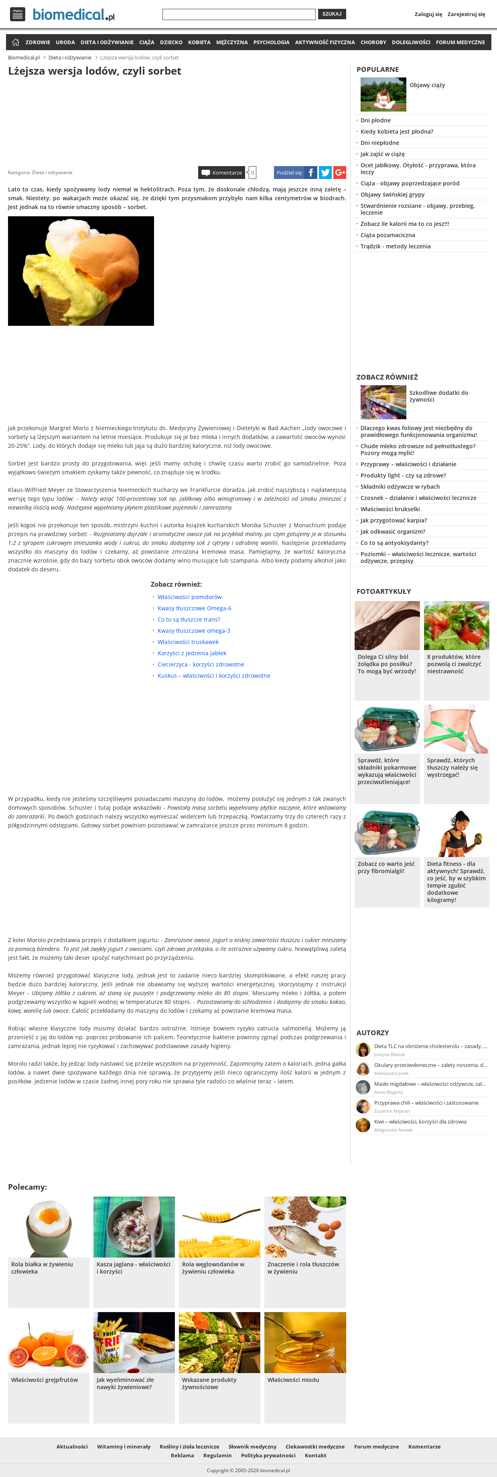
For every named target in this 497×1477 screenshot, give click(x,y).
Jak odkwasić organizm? (393, 531)
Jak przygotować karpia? (394, 520)
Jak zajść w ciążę (383, 154)
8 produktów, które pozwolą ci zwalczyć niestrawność (454, 664)
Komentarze (227, 172)
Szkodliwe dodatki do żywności (439, 396)
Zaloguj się (428, 14)
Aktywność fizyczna (325, 42)
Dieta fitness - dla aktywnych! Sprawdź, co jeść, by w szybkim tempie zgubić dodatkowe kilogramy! (456, 882)
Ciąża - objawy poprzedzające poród (410, 183)
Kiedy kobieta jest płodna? (397, 131)
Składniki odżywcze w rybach (400, 486)
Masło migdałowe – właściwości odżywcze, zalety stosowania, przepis (431, 1083)
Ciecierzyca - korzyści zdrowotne (201, 664)
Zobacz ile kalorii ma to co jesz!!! (405, 224)
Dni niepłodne (380, 142)
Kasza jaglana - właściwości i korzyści (133, 1268)
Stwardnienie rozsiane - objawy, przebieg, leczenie (418, 209)
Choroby (373, 42)
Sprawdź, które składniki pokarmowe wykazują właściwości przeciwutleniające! (387, 771)
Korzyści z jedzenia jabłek (192, 653)
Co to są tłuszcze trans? (189, 619)
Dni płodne (376, 120)
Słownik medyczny (252, 1446)
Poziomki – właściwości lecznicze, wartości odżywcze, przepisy (418, 557)
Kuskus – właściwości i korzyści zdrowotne (214, 675)
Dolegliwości (411, 42)
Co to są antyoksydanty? (394, 543)
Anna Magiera (388, 1092)
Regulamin (217, 1455)
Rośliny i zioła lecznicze (189, 1446)
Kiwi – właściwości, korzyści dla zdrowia (420, 1121)
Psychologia (272, 42)
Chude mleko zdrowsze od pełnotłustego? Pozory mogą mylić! (418, 449)
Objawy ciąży (427, 85)
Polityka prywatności (268, 1455)
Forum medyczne (460, 42)
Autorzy (373, 1032)
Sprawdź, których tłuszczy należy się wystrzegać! (452, 767)
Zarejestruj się (466, 14)
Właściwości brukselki (390, 509)
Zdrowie (38, 42)
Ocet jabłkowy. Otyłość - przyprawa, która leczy (418, 168)
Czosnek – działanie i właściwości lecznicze (419, 498)
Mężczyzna (232, 42)
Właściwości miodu (293, 1380)
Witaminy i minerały (123, 1446)
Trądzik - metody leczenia (396, 246)
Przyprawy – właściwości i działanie (408, 464)
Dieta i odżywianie (107, 42)
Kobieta (199, 42)
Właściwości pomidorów (190, 597)
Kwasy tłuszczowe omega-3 (194, 630)
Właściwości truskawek (188, 642)
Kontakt (316, 1455)
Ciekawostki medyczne (315, 1446)
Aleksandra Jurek (391, 1073)
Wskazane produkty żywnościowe (209, 1383)
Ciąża (146, 42)
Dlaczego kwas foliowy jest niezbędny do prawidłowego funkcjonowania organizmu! (419, 431)
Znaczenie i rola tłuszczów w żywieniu (303, 1268)
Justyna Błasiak (389, 1054)
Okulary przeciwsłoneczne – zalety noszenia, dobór (431, 1065)
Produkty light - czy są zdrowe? (403, 475)
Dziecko (171, 42)
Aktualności (72, 1446)
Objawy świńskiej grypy (393, 194)
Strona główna (14, 42)
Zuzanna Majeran (392, 1111)
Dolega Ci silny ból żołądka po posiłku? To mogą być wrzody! (387, 664)
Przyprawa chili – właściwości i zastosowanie (426, 1102)
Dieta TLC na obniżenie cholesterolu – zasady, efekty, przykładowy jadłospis (431, 1046)
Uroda (65, 42)
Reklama (182, 1455)
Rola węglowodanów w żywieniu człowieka (213, 1268)
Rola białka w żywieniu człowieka (42, 1268)
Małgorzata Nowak (393, 1130)
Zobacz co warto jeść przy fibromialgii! (386, 867)
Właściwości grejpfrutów (44, 1380)
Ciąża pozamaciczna (388, 235)
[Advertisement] (176, 120)
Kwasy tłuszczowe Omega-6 (194, 608)
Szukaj (332, 14)
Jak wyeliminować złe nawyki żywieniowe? (125, 1383)
